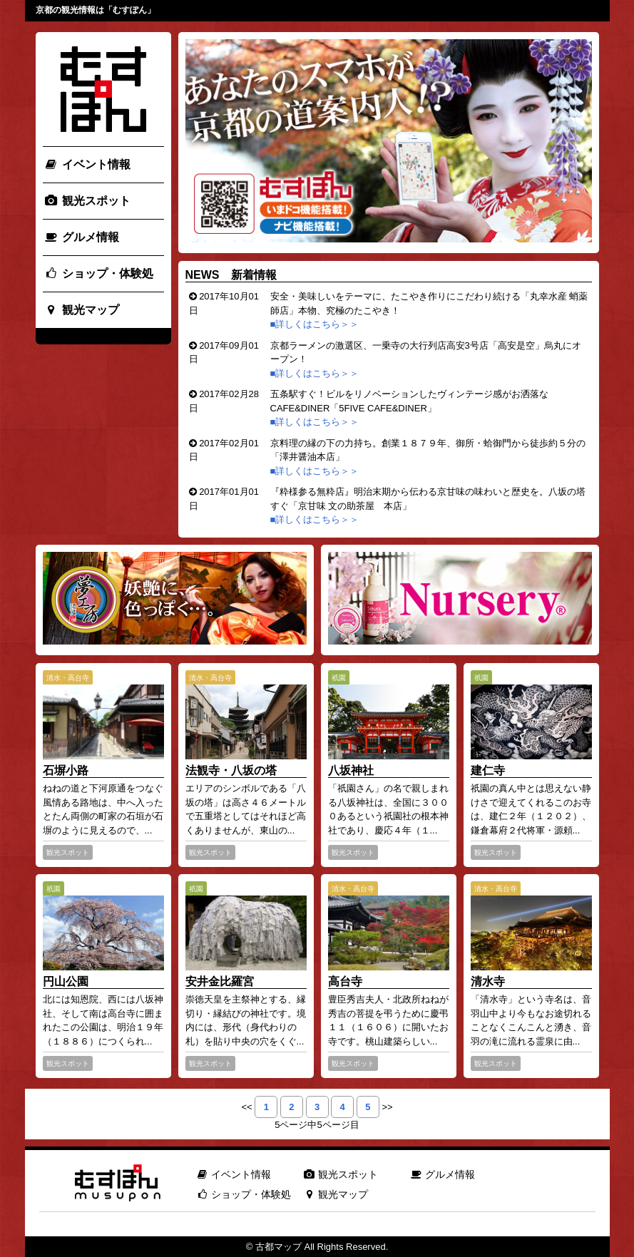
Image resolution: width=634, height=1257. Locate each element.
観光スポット (87, 201)
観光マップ (81, 310)
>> (387, 1107)
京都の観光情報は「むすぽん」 (95, 10)
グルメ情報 (81, 237)
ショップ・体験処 (98, 273)
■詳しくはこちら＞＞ (316, 324)
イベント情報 (87, 164)
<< (246, 1107)
